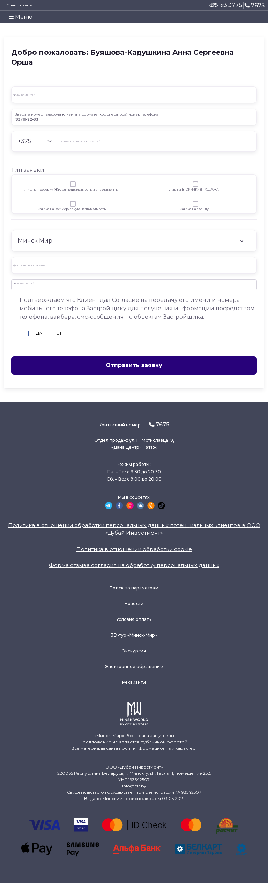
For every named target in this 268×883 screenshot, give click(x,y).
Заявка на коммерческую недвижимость (72, 209)
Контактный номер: (134, 424)
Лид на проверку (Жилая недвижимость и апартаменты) (72, 189)
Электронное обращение (134, 666)
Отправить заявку (134, 365)
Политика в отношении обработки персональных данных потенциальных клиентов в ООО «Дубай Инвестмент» (134, 529)
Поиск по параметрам (134, 588)
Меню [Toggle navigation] (20, 17)
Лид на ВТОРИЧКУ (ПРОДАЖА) (194, 189)
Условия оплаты (134, 619)
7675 (254, 5)
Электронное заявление (19, 8)
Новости (134, 603)
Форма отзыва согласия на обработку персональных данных (134, 565)
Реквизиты (134, 682)
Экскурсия (134, 650)
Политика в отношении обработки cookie (134, 549)
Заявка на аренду (194, 209)
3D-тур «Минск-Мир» (134, 635)
